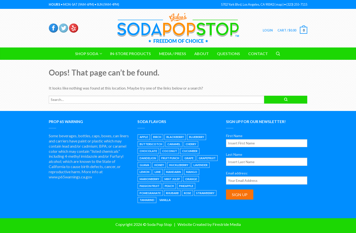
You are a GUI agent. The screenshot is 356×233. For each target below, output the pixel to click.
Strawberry (205, 193)
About (201, 53)
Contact (258, 53)
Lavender (201, 165)
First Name (234, 136)
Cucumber (189, 151)
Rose (187, 193)
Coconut (169, 151)
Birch (157, 137)
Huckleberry (178, 165)
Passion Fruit (150, 185)
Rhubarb (172, 193)
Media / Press (172, 53)
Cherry (191, 144)
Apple (144, 137)
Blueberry (196, 137)
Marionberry (149, 179)
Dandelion (148, 158)
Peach (169, 185)
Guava (144, 165)
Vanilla (165, 200)
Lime (158, 171)
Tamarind (147, 200)
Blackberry (175, 137)
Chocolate (148, 151)
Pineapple (186, 185)
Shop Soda (86, 53)
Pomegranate (150, 193)
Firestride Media (226, 224)
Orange (191, 179)
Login (267, 30)
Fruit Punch (170, 158)
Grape (189, 158)
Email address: (237, 173)
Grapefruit (207, 158)
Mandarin (173, 171)
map (279, 4)
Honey (159, 165)
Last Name (234, 154)
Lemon (144, 171)
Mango (191, 171)
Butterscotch (151, 144)
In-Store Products (130, 53)
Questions (228, 53)
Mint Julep (172, 179)
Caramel (173, 144)
